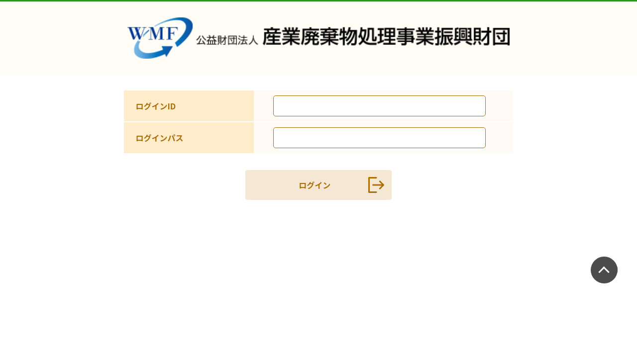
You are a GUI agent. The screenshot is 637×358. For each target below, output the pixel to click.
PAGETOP (607, 268)
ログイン (337, 185)
